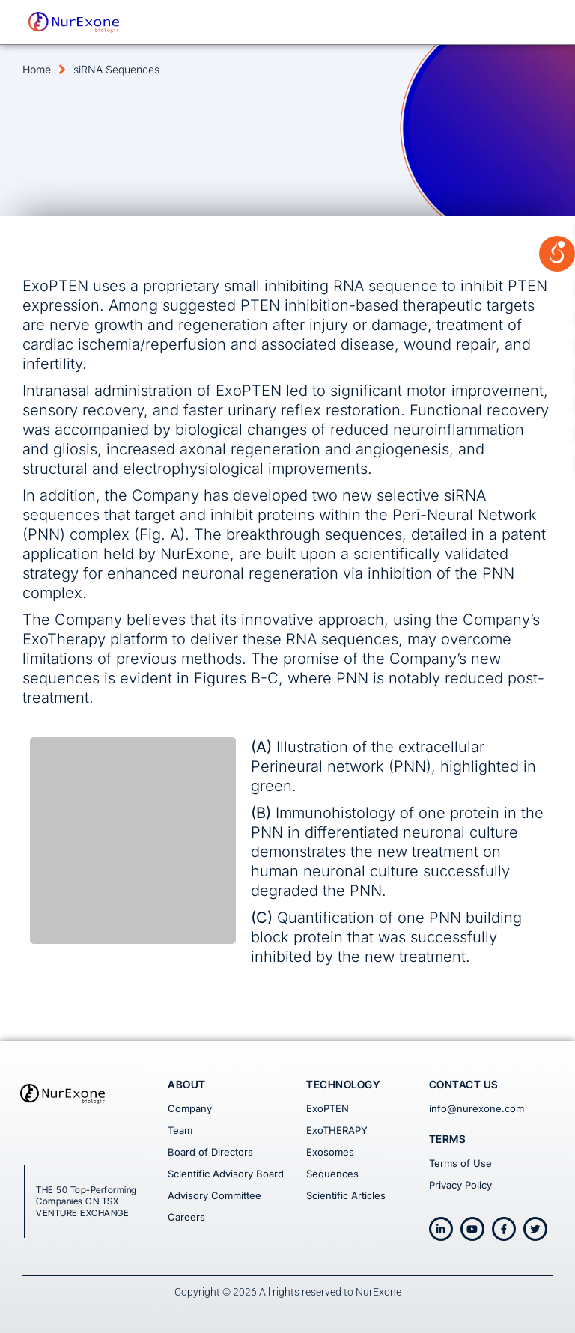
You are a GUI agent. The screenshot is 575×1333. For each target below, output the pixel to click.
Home (36, 69)
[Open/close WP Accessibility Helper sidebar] (557, 198)
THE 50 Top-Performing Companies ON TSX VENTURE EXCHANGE (86, 1201)
